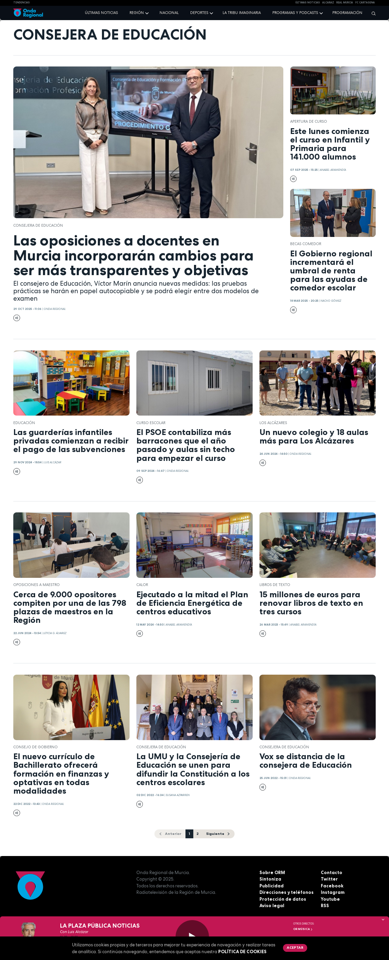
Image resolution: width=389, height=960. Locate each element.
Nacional (169, 12)
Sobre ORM (272, 872)
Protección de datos (282, 899)
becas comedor (305, 243)
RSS (325, 905)
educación (24, 422)
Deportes (199, 12)
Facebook (332, 885)
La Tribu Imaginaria (242, 12)
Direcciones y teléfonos (286, 892)
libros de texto (274, 584)
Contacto (331, 872)
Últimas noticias (101, 12)
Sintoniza (270, 879)
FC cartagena (365, 2)
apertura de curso (308, 121)
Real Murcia (344, 2)
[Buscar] (372, 13)
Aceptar (295, 947)
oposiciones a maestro (36, 584)
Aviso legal (271, 905)
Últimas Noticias (307, 2)
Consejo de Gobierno (35, 747)
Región (137, 12)
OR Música (303, 929)
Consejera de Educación (38, 225)
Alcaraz (328, 2)
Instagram (333, 892)
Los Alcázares (273, 422)
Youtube (330, 899)
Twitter (329, 879)
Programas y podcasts (295, 12)
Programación (347, 12)
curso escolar (150, 422)
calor (142, 584)
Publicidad (271, 885)
